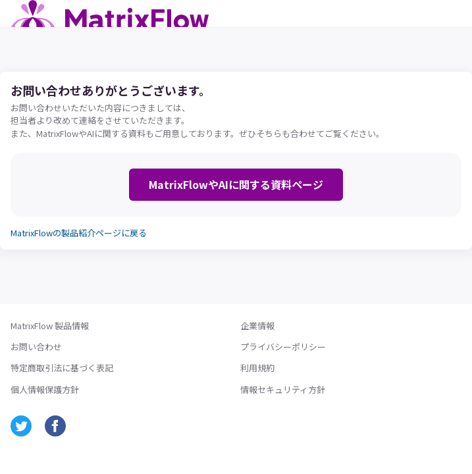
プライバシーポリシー (283, 347)
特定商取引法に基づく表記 (62, 368)
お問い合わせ (36, 347)
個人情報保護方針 (45, 390)
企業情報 (257, 326)
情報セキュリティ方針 (282, 390)
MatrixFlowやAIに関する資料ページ (236, 184)
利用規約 (257, 368)
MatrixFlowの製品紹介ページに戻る (79, 233)
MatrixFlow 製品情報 (50, 326)
